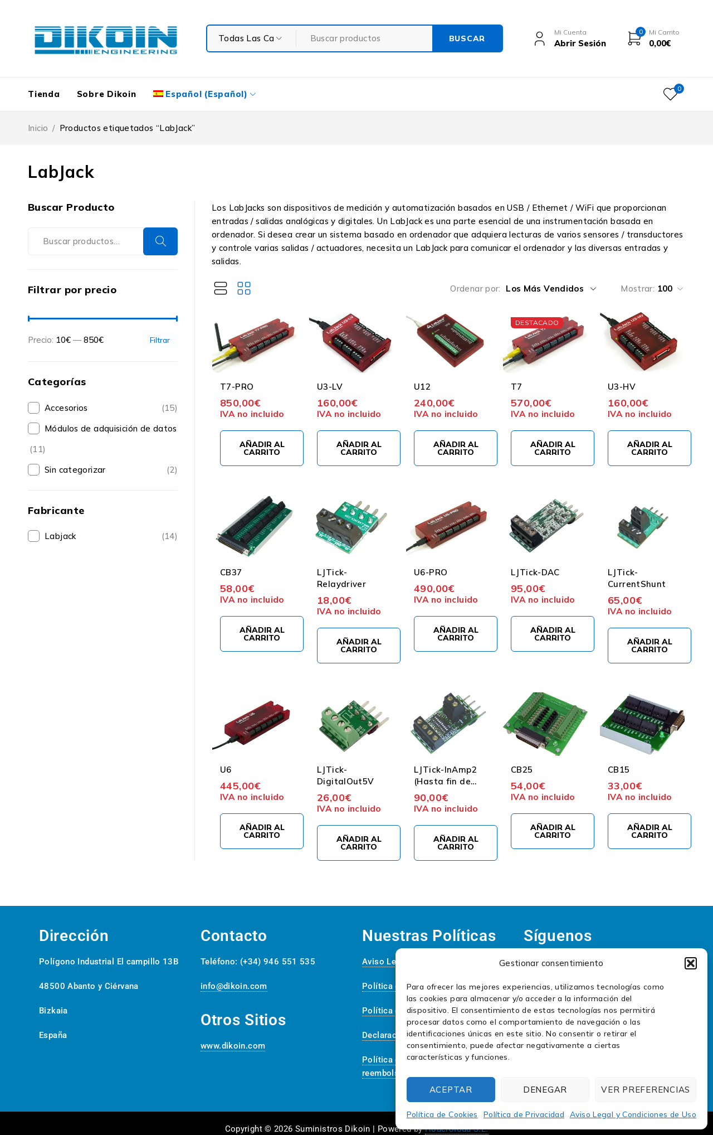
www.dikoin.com (233, 1046)
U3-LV (330, 386)
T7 (516, 386)
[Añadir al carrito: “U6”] (262, 831)
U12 (422, 386)
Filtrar (160, 340)
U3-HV (622, 386)
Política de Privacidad (524, 1114)
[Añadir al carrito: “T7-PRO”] (262, 448)
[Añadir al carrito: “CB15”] (649, 831)
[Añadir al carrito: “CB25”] (552, 831)
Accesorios (66, 407)
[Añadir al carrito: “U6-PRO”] (455, 634)
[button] (690, 963)
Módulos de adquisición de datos (111, 428)
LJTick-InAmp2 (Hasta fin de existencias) (445, 781)
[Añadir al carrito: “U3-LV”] (359, 448)
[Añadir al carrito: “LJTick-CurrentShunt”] (649, 645)
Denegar (545, 1089)
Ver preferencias (645, 1089)
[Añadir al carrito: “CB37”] (262, 634)
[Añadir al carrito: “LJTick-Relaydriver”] (359, 645)
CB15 (619, 769)
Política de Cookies (442, 1114)
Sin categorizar (75, 469)
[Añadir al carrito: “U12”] (455, 448)
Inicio (38, 128)
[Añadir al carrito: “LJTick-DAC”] (552, 634)
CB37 (231, 572)
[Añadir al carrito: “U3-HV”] (649, 448)
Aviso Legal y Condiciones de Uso (633, 1114)
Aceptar (450, 1089)
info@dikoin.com (234, 986)
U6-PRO (430, 572)
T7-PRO (236, 386)
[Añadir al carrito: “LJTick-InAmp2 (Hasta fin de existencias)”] (455, 843)
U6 (226, 769)
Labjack (60, 536)
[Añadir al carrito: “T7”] (552, 448)
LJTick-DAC (535, 572)
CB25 (522, 769)
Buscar (160, 241)
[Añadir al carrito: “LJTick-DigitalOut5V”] (359, 843)
